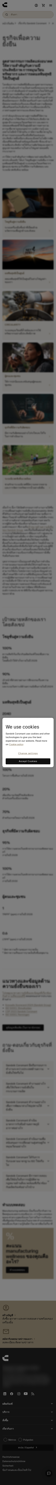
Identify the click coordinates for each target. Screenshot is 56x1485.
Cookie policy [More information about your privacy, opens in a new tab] (16, 744)
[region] (28, 742)
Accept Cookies (28, 761)
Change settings (28, 753)
